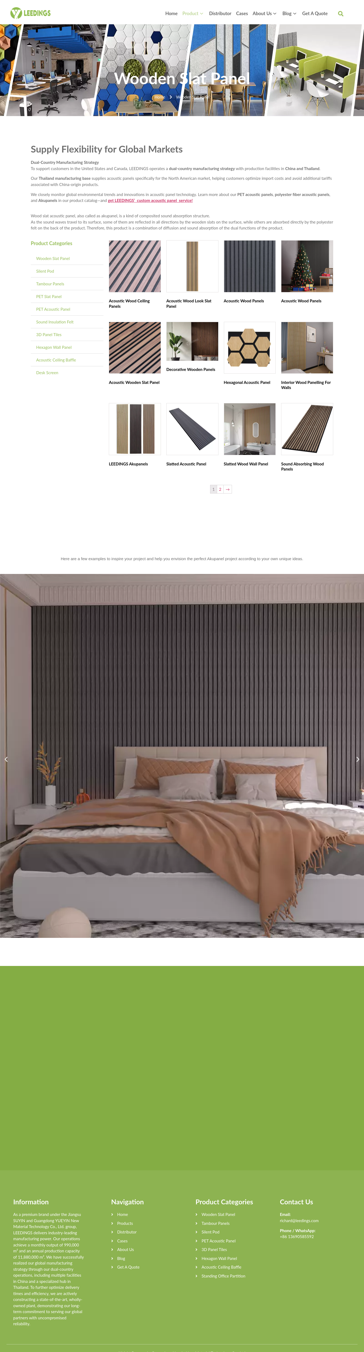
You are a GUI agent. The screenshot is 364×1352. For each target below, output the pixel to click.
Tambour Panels (50, 283)
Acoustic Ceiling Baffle (56, 359)
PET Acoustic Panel (53, 309)
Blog (291, 13)
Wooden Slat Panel (53, 258)
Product (201, 13)
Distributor (226, 13)
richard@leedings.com (299, 1210)
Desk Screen (47, 372)
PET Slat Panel (49, 296)
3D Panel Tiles (49, 334)
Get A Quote (315, 13)
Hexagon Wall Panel (54, 347)
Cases (247, 13)
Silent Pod (45, 271)
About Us (268, 13)
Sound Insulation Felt (54, 321)
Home (181, 13)
